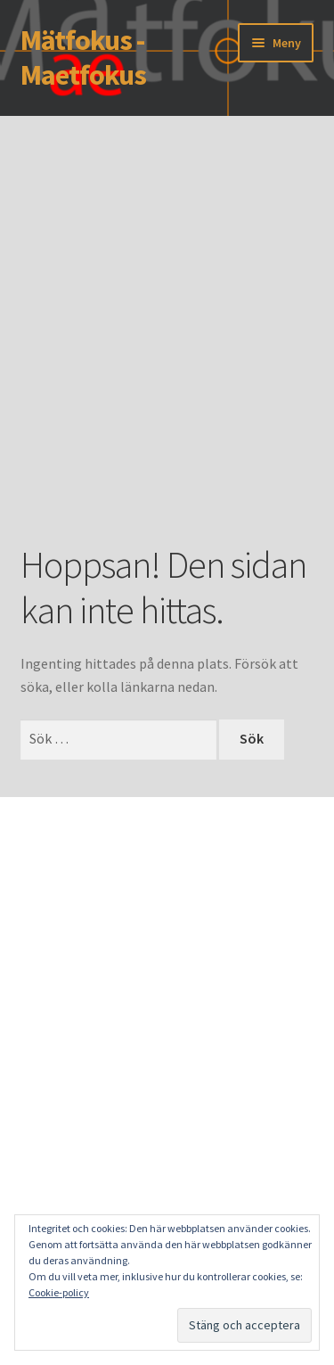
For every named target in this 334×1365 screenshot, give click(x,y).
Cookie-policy (59, 1292)
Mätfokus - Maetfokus (83, 57)
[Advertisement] (167, 356)
